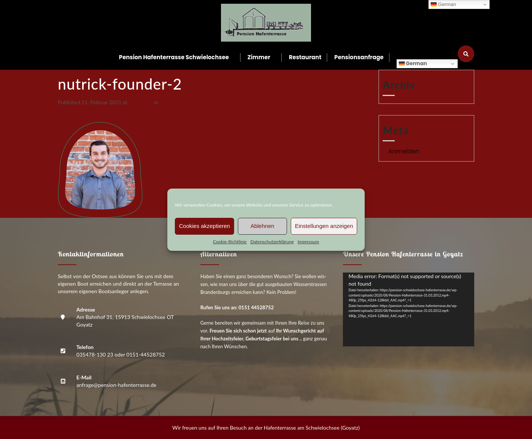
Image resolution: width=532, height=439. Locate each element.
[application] (408, 309)
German (413, 63)
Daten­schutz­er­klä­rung (272, 241)
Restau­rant (305, 57)
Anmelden (403, 151)
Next (66, 118)
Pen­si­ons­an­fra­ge (358, 57)
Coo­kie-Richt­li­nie (230, 241)
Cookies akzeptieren (204, 226)
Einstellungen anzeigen (324, 226)
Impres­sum (308, 241)
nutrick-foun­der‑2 (179, 102)
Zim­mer (259, 57)
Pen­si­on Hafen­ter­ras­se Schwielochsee (174, 57)
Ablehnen (262, 226)
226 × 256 (141, 102)
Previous (71, 110)
